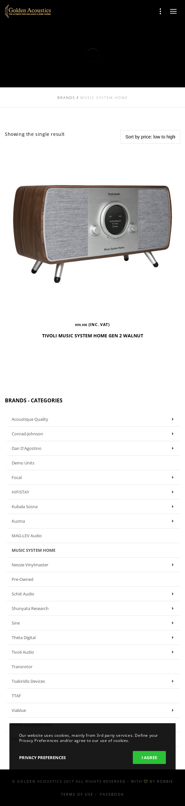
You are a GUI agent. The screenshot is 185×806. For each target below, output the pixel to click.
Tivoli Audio (94, 652)
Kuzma (94, 521)
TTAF (16, 696)
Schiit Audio (94, 594)
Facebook (112, 794)
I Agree (149, 757)
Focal (94, 477)
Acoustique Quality (94, 419)
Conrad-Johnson (94, 434)
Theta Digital (94, 637)
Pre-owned (22, 579)
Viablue (94, 710)
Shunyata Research (94, 608)
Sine (94, 623)
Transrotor (22, 667)
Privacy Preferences (42, 757)
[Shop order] (150, 137)
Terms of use (77, 794)
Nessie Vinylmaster (94, 565)
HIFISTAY (94, 492)
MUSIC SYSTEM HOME (33, 550)
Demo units (23, 463)
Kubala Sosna (94, 506)
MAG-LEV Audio (27, 536)
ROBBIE (165, 781)
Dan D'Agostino (94, 448)
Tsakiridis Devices (94, 681)
